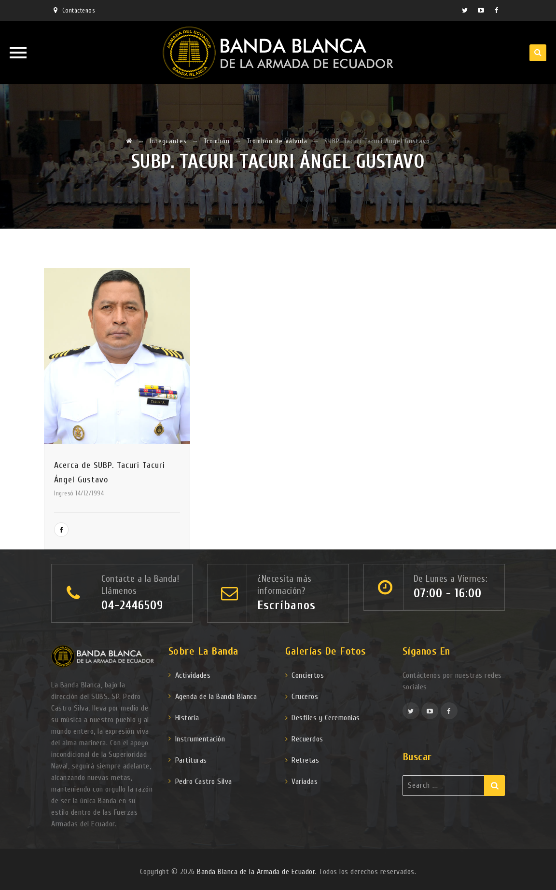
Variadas (305, 781)
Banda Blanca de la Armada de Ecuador (256, 871)
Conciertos (308, 675)
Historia (187, 717)
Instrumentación (200, 739)
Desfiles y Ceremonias (326, 717)
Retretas (305, 760)
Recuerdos (307, 739)
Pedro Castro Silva (203, 781)
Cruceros (305, 696)
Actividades (193, 675)
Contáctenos (78, 10)
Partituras (191, 760)
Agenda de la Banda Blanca (216, 696)
